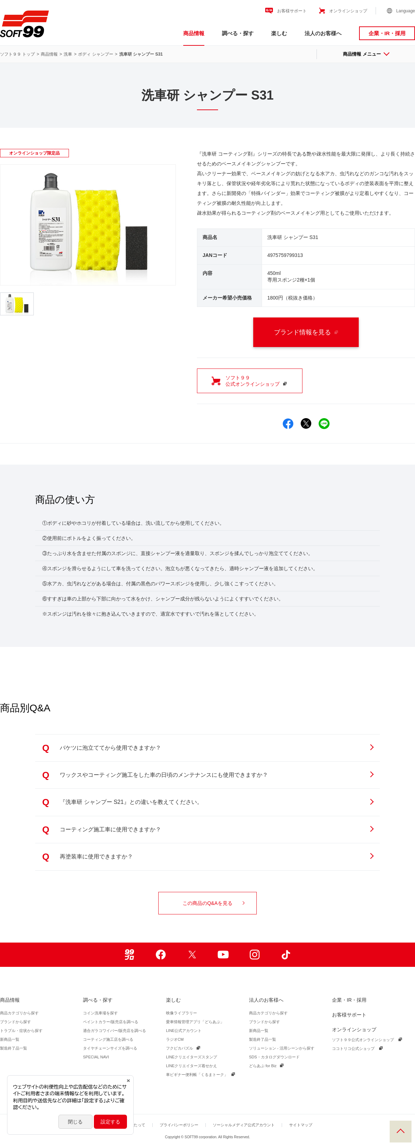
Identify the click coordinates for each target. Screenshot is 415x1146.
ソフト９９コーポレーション (24, 24)
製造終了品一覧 (13, 1048)
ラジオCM (175, 1039)
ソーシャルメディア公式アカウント (244, 1125)
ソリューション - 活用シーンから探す (281, 1048)
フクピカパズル (179, 1048)
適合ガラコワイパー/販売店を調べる (114, 1030)
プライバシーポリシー (179, 1125)
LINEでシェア (324, 423)
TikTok (286, 955)
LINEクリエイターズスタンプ (191, 1057)
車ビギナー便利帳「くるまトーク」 (197, 1074)
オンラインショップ (348, 10)
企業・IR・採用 (387, 33)
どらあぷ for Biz (262, 1066)
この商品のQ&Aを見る (213, 903)
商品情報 (193, 33)
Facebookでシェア (288, 423)
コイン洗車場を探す (100, 1013)
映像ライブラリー (181, 1013)
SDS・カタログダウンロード (274, 1057)
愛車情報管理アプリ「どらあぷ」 (195, 1022)
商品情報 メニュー (366, 54)
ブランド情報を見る (306, 332)
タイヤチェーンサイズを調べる (110, 1048)
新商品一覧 (9, 1039)
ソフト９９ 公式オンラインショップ (256, 381)
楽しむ (279, 33)
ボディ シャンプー (95, 54)
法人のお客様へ (323, 33)
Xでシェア (306, 423)
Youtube (223, 955)
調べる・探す (238, 33)
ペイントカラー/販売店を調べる (110, 1022)
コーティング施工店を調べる (108, 1039)
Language (405, 10)
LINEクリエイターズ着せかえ (191, 1066)
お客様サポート (292, 10)
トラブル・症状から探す (21, 1030)
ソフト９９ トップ (17, 54)
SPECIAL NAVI (96, 1057)
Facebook (160, 955)
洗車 (68, 54)
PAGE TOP (400, 1131)
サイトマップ (300, 1125)
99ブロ (129, 955)
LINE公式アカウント (184, 1030)
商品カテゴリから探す (19, 1013)
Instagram (254, 955)
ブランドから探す (15, 1022)
